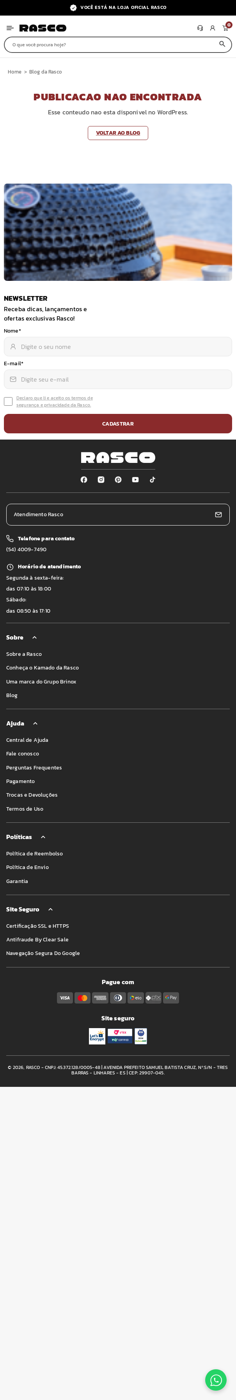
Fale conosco (22, 754)
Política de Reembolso (34, 854)
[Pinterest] (118, 480)
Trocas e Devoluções (32, 795)
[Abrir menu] (10, 28)
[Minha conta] (212, 28)
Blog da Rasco (45, 71)
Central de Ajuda (27, 740)
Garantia (17, 881)
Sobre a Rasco (24, 654)
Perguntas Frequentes (34, 768)
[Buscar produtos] (109, 44)
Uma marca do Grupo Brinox (41, 682)
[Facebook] (84, 480)
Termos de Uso (24, 809)
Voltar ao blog (118, 133)
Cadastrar (118, 424)
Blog (12, 695)
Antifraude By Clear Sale (37, 940)
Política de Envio (27, 867)
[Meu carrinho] (225, 28)
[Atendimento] (200, 28)
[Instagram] (101, 480)
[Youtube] (135, 480)
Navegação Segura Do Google (43, 953)
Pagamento (20, 781)
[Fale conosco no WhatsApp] (216, 1380)
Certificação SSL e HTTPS (37, 926)
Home (15, 71)
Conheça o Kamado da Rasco (42, 668)
